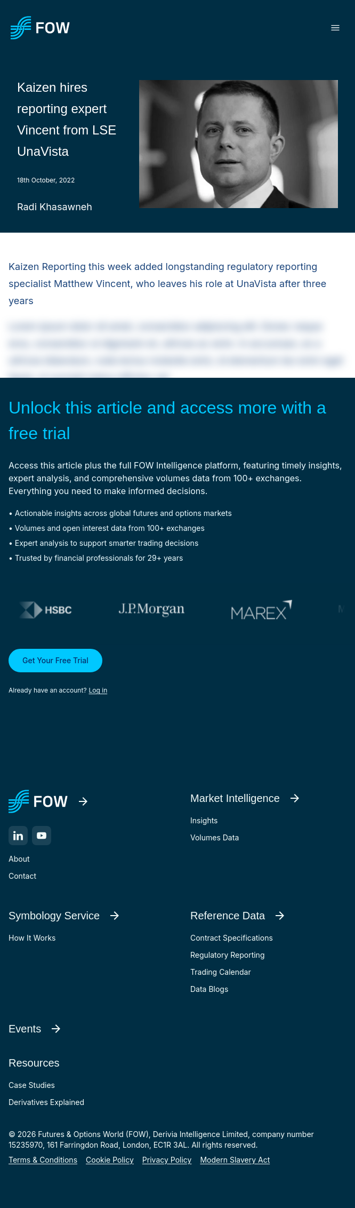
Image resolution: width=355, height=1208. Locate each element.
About (19, 858)
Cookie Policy (110, 1159)
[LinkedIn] (18, 835)
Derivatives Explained (46, 1102)
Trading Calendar (220, 971)
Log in (98, 690)
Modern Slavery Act (235, 1159)
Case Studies (32, 1085)
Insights (204, 820)
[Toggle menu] (335, 28)
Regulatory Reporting (227, 954)
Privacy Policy (167, 1159)
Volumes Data (214, 837)
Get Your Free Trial (55, 660)
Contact (22, 875)
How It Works (32, 937)
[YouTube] (41, 835)
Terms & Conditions (43, 1159)
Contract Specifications (231, 937)
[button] (177, 672)
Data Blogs (209, 989)
